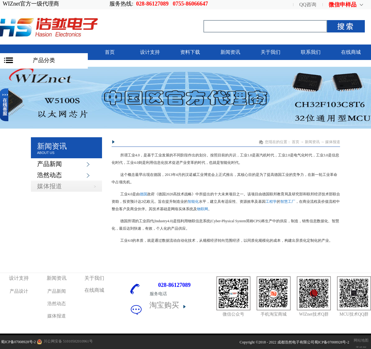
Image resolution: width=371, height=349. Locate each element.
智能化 (193, 201)
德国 (143, 194)
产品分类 (44, 60)
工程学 (271, 201)
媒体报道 (332, 142)
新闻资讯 (312, 142)
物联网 (202, 209)
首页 (110, 52)
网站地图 (360, 340)
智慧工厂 (287, 201)
